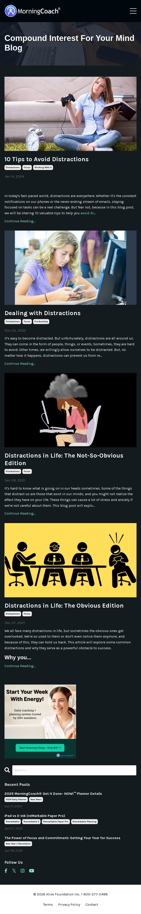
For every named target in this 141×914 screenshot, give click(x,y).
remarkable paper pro (55, 821)
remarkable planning (84, 821)
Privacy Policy (69, 904)
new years (36, 799)
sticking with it (43, 167)
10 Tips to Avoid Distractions (46, 159)
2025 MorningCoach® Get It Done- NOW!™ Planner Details (53, 793)
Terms (48, 904)
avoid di (87, 213)
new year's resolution (18, 843)
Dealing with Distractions (42, 313)
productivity (41, 321)
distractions (13, 167)
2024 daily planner (16, 799)
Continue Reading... (20, 221)
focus (27, 167)
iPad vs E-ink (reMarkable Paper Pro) (34, 816)
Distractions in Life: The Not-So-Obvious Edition (63, 459)
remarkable (12, 821)
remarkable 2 (31, 821)
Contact (91, 904)
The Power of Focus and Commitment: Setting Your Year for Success (62, 838)
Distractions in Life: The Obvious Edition (64, 605)
